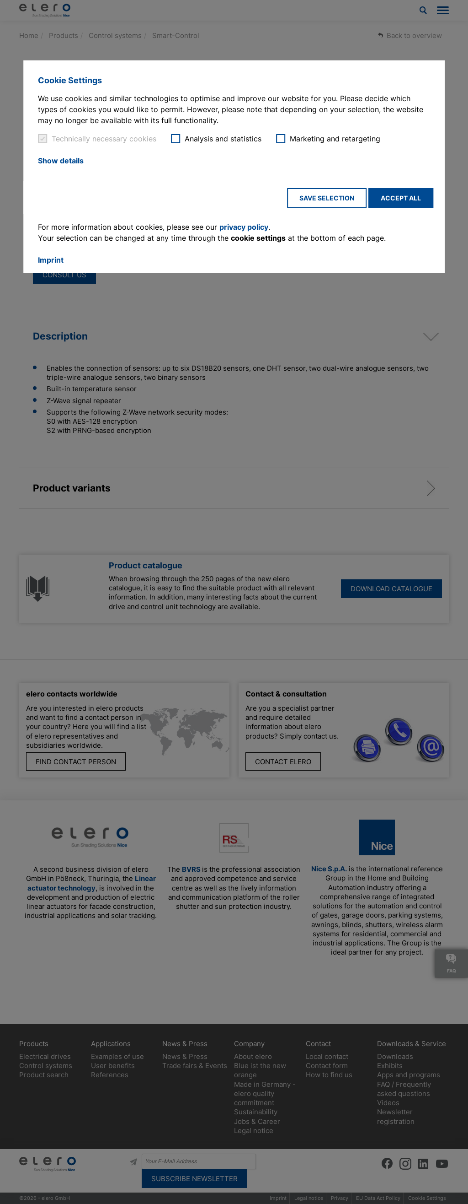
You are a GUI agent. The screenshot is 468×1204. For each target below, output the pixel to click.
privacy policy (243, 227)
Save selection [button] (326, 198)
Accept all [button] (401, 198)
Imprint (51, 260)
